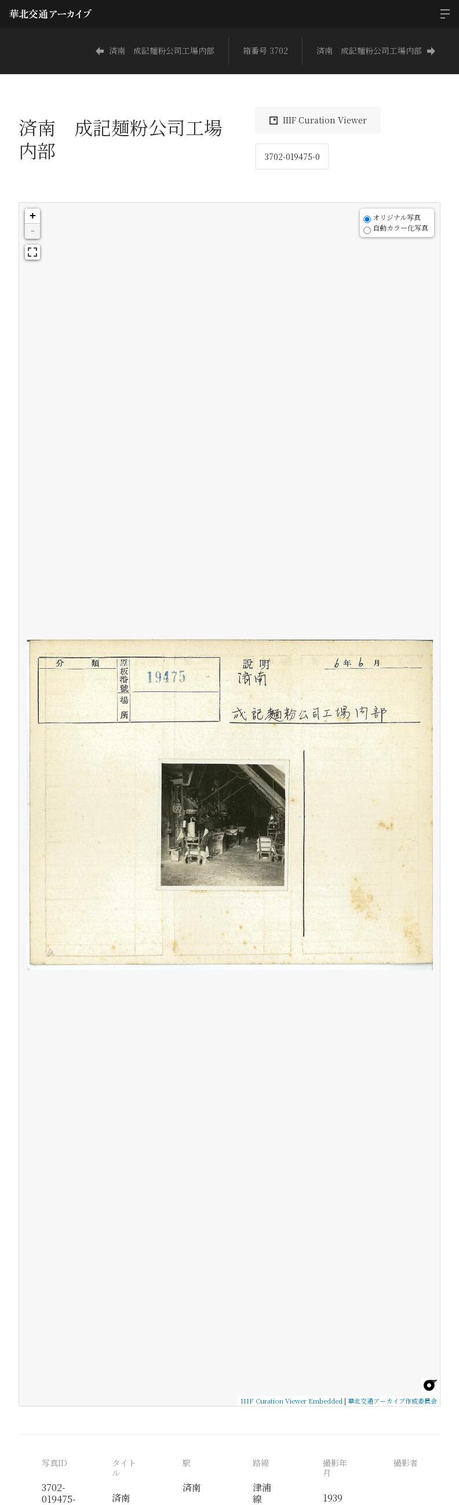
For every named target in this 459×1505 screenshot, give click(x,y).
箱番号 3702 (265, 50)
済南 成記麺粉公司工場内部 (154, 50)
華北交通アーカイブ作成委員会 (392, 1400)
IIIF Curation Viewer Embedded (292, 1400)
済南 (192, 1487)
